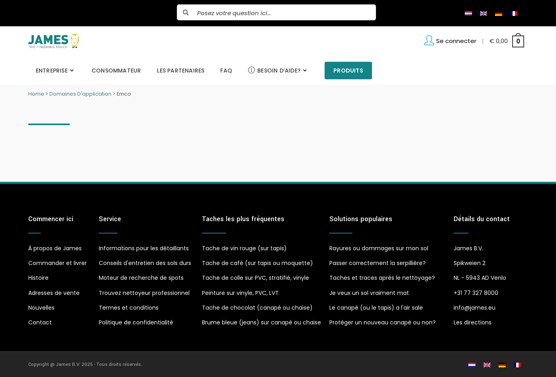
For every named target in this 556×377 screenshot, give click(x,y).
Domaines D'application (80, 93)
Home (36, 93)
